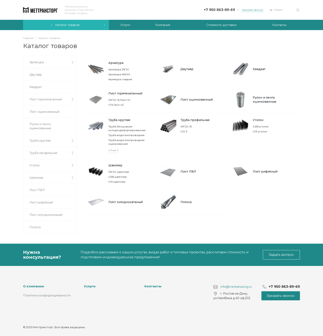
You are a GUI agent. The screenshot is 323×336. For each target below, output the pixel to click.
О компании (33, 286)
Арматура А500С (119, 74)
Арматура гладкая (120, 79)
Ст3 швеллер (116, 181)
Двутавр (186, 69)
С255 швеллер (117, 176)
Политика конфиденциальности (47, 295)
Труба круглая (119, 120)
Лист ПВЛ (188, 171)
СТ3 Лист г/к (116, 104)
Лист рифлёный (265, 171)
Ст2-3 (183, 131)
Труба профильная (194, 120)
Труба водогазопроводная (126, 135)
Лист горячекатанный (125, 93)
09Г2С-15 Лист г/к (119, 99)
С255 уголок (261, 126)
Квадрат (259, 69)
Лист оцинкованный (196, 99)
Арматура (115, 63)
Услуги (90, 286)
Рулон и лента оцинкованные (264, 99)
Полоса (186, 202)
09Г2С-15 (186, 126)
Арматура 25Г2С (118, 69)
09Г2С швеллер (118, 171)
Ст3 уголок (260, 131)
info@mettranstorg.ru (236, 287)
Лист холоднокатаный (125, 202)
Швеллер (115, 165)
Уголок (258, 120)
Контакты (153, 286)
